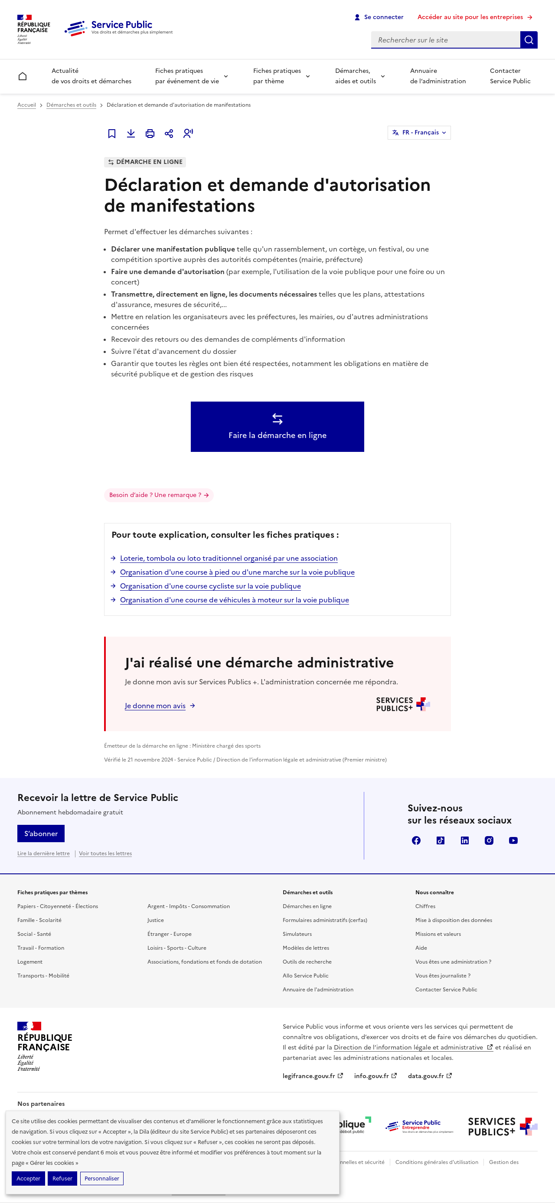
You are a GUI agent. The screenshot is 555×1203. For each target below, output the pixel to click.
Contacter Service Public (510, 76)
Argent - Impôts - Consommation (188, 906)
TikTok (440, 840)
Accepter (28, 1178)
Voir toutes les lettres (105, 853)
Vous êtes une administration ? (453, 962)
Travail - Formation (40, 948)
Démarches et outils (71, 105)
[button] (188, 133)
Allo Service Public (306, 976)
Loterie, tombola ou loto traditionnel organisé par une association (229, 558)
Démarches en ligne (307, 906)
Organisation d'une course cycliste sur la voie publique (210, 586)
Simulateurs (297, 934)
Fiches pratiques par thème (277, 76)
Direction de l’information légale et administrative (413, 1047)
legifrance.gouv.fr (313, 1076)
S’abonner (41, 833)
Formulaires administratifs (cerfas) (325, 920)
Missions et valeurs (438, 934)
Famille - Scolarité (39, 920)
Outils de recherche (307, 962)
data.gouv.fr (430, 1076)
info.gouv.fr (376, 1076)
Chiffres (425, 906)
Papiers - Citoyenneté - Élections (57, 906)
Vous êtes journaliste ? (442, 976)
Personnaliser (102, 1178)
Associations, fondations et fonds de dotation (204, 962)
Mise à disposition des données (453, 920)
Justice (155, 920)
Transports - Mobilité (43, 976)
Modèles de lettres (306, 948)
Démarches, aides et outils (355, 76)
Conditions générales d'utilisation (436, 1162)
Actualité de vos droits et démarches (91, 76)
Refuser (62, 1178)
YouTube (513, 840)
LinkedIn (464, 840)
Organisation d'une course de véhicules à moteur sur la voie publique (234, 600)
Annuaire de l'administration (318, 990)
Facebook (416, 840)
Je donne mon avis (155, 705)
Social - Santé (34, 934)
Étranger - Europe (169, 934)
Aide (421, 948)
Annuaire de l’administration (438, 76)
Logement (29, 962)
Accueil (26, 105)
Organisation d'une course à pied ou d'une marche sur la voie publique (237, 572)
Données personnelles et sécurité (343, 1162)
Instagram (489, 840)
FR (420, 132)
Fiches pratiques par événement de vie (187, 76)
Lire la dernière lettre (43, 853)
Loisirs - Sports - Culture (176, 948)
